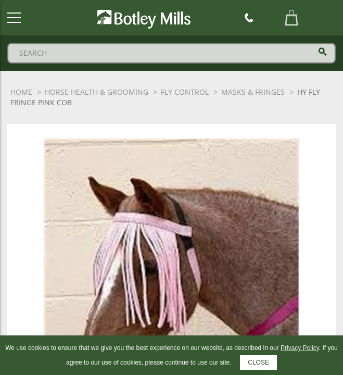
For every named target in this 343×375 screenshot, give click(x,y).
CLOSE (258, 362)
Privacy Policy (300, 348)
